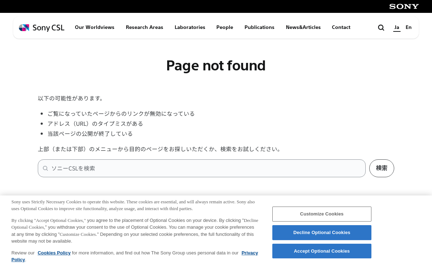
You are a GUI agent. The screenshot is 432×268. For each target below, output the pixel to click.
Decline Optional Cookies (321, 237)
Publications (259, 27)
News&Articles (303, 27)
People (224, 27)
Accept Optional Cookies (322, 255)
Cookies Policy (54, 257)
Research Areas (144, 27)
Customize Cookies (322, 218)
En (409, 27)
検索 (381, 168)
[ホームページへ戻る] (42, 28)
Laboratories (190, 27)
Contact (341, 27)
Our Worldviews (94, 27)
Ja (397, 27)
